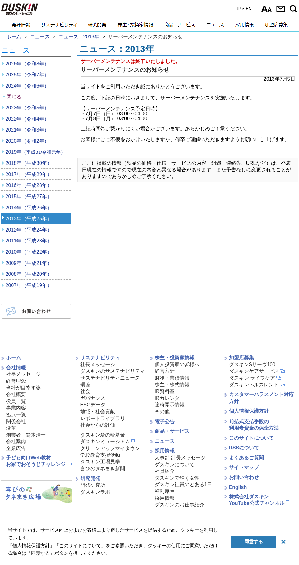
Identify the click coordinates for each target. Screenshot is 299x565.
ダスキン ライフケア (252, 378)
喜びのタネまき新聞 (102, 468)
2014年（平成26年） (29, 207)
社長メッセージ (23, 374)
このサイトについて (251, 438)
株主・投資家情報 (135, 26)
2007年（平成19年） (29, 285)
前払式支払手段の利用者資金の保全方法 (254, 425)
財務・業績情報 (172, 378)
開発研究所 (92, 485)
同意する (253, 541)
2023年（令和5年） (27, 107)
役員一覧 (16, 401)
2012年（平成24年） (29, 229)
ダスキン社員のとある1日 (183, 484)
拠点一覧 (16, 414)
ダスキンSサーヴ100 (252, 364)
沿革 (11, 428)
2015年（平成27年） (29, 196)
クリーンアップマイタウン (110, 448)
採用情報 (244, 26)
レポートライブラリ (102, 418)
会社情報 (21, 26)
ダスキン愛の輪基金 (102, 435)
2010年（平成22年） (29, 252)
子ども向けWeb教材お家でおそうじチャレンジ (36, 461)
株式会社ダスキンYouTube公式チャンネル (256, 500)
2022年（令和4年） (27, 119)
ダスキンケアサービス (254, 371)
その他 (162, 411)
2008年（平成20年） (29, 274)
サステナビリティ (59, 26)
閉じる (14, 96)
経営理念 (16, 381)
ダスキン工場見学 (100, 461)
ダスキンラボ (95, 492)
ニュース (215, 26)
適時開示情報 (170, 404)
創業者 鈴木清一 (26, 435)
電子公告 (165, 421)
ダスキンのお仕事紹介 (179, 504)
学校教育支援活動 (100, 455)
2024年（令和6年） (27, 86)
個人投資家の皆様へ (177, 364)
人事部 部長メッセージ (180, 457)
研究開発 (97, 26)
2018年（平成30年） (29, 163)
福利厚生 (165, 491)
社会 (85, 391)
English (238, 487)
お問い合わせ (280, 9)
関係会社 (16, 421)
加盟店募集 (276, 26)
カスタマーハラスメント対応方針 (261, 398)
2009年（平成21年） (29, 263)
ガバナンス (92, 398)
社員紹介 (165, 471)
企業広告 (16, 448)
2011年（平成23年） (29, 240)
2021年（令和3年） (27, 129)
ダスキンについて (174, 464)
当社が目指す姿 (23, 387)
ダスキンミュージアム (105, 441)
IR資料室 (165, 391)
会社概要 (16, 394)
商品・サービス (179, 26)
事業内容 (16, 407)
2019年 (36, 152)
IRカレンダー (170, 398)
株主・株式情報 (172, 384)
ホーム (13, 357)
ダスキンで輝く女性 (177, 478)
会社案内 (16, 441)
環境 (85, 384)
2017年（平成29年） (29, 174)
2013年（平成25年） (29, 218)
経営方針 (165, 371)
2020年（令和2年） (27, 141)
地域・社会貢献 (97, 411)
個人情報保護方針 (249, 411)
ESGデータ (93, 404)
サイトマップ (244, 467)
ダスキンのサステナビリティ (112, 371)
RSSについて (244, 447)
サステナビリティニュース (110, 378)
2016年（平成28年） (29, 185)
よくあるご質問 (246, 457)
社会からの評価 (97, 425)
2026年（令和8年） (27, 63)
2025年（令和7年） (27, 74)
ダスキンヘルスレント (254, 384)
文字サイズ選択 (266, 9)
